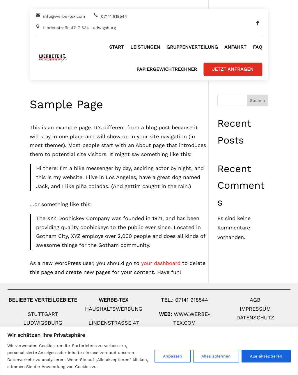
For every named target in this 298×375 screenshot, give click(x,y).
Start (116, 47)
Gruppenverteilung (192, 47)
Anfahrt (235, 47)
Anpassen (172, 356)
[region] (149, 350)
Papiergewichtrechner (166, 69)
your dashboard (160, 263)
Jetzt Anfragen (232, 69)
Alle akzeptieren (266, 356)
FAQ (257, 47)
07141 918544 (114, 16)
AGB (255, 300)
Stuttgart (43, 314)
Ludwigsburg (42, 323)
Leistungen (145, 47)
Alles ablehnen (216, 356)
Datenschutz (255, 317)
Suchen (257, 100)
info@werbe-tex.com (64, 16)
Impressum (255, 309)
